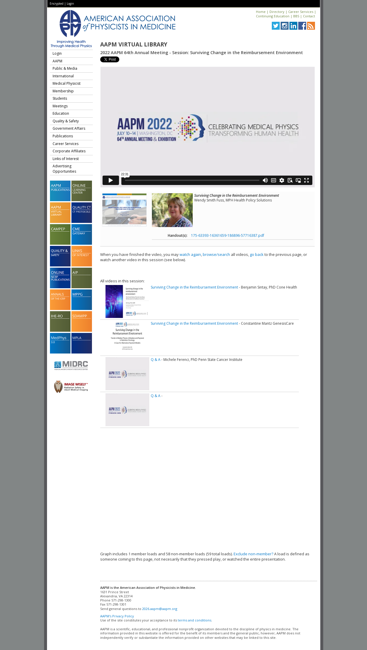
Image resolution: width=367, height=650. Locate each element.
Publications (63, 136)
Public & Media (65, 68)
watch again (190, 254)
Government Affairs (69, 128)
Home (261, 11)
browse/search (216, 254)
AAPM (57, 61)
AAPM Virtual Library (133, 44)
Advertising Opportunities (64, 169)
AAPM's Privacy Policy (117, 616)
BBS (296, 16)
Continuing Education (272, 16)
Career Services (300, 11)
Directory (276, 11)
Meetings (60, 106)
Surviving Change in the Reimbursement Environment (194, 287)
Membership (63, 91)
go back (257, 254)
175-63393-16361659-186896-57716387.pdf (227, 235)
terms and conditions (194, 620)
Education (61, 113)
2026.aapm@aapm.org (159, 608)
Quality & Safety (66, 121)
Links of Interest (66, 158)
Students (60, 98)
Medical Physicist (67, 83)
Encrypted (56, 3)
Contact (309, 16)
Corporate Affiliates (69, 151)
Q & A (155, 359)
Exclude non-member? (253, 553)
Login (70, 3)
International (63, 76)
